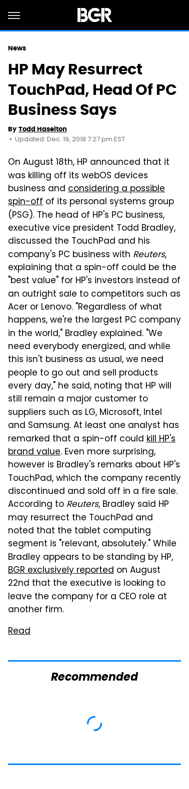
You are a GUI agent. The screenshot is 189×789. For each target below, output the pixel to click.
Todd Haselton (42, 129)
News (17, 48)
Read (19, 632)
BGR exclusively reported (61, 571)
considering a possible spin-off (86, 195)
